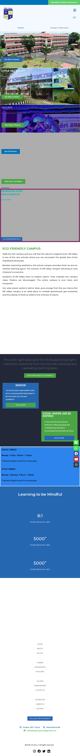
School (21, 28)
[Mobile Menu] (74, 10)
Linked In (40, 704)
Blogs (40, 653)
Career (40, 663)
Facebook (40, 700)
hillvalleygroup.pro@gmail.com (41, 731)
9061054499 (53, 727)
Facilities (40, 672)
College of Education (59, 28)
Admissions (40, 667)
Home (40, 644)
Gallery (40, 709)
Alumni (40, 681)
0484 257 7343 (31, 727)
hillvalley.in (35, 745)
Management (40, 686)
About (40, 649)
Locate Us (40, 690)
